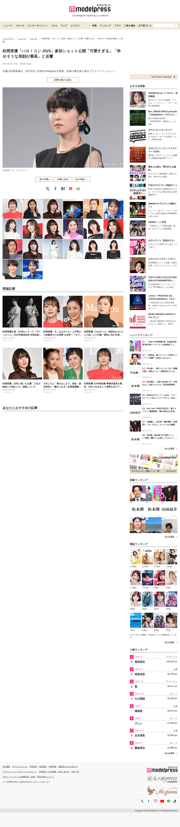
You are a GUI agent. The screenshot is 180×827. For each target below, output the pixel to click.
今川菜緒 (140, 698)
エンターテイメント (38, 25)
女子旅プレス (145, 25)
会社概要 (6, 767)
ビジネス (75, 25)
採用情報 (52, 767)
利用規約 (33, 767)
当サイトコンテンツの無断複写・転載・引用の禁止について (28, 777)
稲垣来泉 (140, 674)
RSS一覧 (75, 772)
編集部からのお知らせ (68, 767)
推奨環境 (43, 767)
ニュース (7, 25)
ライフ (64, 25)
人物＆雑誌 (129, 25)
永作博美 (140, 735)
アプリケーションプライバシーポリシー (20, 772)
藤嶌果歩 (140, 747)
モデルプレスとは (20, 767)
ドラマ (117, 25)
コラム (54, 25)
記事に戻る (63, 179)
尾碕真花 (140, 661)
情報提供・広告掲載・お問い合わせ (54, 772)
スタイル (20, 25)
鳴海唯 (138, 711)
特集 (94, 25)
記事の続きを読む (63, 80)
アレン (138, 723)
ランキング (105, 25)
